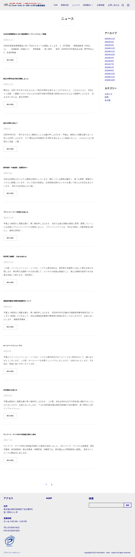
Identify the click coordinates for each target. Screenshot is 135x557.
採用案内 (88, 5)
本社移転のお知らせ (17, 389)
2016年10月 (110, 80)
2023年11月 (110, 52)
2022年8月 (109, 61)
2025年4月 (109, 42)
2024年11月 (110, 48)
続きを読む (12, 60)
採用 (107, 97)
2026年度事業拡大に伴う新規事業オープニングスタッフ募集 (46, 33)
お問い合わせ (113, 5)
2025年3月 (109, 45)
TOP (55, 5)
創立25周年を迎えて (17, 122)
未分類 (107, 100)
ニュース (75, 5)
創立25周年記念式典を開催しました (28, 78)
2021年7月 (109, 64)
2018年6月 (109, 71)
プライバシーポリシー (12, 553)
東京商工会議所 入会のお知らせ (26, 256)
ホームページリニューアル (22, 345)
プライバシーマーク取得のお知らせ (28, 211)
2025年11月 (110, 39)
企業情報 (100, 5)
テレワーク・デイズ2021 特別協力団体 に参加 (36, 434)
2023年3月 (109, 58)
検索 (91, 498)
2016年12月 (110, 74)
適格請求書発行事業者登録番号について (31, 300)
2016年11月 (110, 77)
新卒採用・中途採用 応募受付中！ (28, 167)
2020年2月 (109, 67)
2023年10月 (110, 55)
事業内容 (64, 5)
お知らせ (108, 94)
